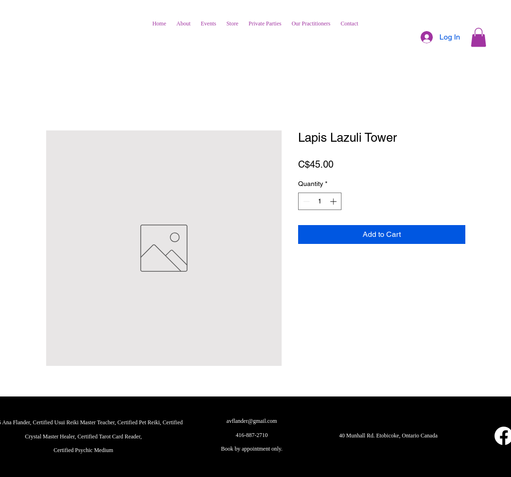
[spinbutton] (319, 201)
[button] (478, 37)
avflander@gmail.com (252, 421)
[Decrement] (305, 201)
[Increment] (334, 201)
